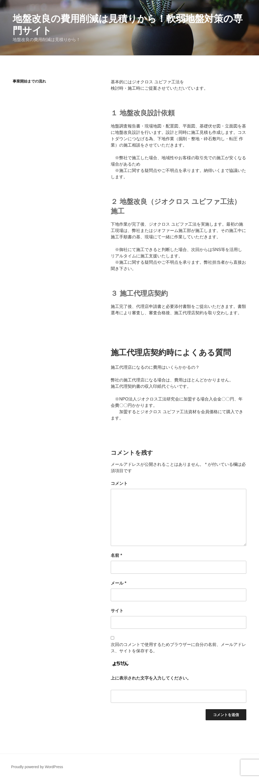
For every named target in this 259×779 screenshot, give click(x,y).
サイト (117, 610)
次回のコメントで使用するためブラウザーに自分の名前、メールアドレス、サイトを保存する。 (178, 647)
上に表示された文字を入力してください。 (151, 678)
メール (118, 583)
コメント (119, 483)
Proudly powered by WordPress (37, 767)
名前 (116, 555)
